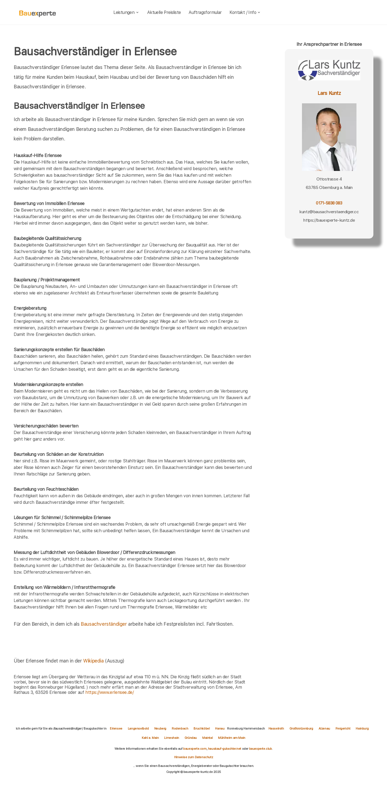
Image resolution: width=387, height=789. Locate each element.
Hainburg (362, 728)
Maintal (207, 738)
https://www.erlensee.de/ (109, 692)
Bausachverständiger (104, 624)
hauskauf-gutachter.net (224, 749)
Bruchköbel (202, 728)
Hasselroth (276, 728)
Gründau (191, 738)
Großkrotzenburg (301, 728)
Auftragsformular (205, 12)
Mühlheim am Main (231, 738)
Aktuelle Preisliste (164, 12)
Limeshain (171, 738)
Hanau (219, 728)
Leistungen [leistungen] (126, 12)
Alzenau (324, 728)
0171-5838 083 (329, 203)
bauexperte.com (194, 749)
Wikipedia (94, 661)
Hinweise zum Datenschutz (193, 757)
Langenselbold (138, 728)
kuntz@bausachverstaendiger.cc (329, 211)
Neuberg (160, 728)
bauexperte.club (260, 749)
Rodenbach (180, 728)
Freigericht (342, 728)
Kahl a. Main (150, 738)
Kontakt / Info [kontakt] (245, 12)
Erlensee (116, 728)
